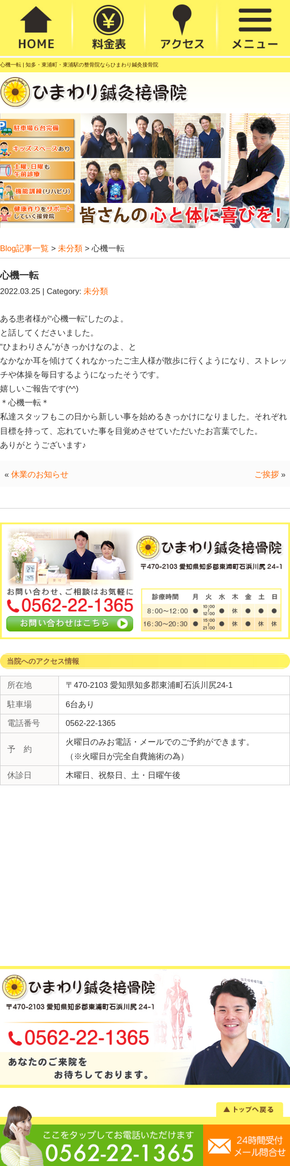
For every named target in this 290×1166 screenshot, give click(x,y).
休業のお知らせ (40, 474)
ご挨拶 (266, 474)
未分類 (95, 291)
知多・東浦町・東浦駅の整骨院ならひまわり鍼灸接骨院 (92, 64)
